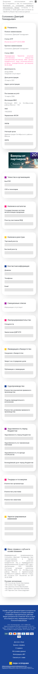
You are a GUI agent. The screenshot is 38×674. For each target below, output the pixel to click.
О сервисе (19, 648)
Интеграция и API (19, 654)
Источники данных (19, 651)
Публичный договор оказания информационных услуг (14, 666)
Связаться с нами (19, 657)
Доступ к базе (19, 642)
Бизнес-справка (19, 645)
